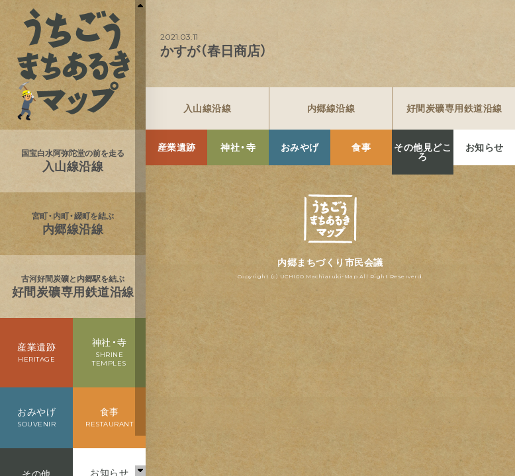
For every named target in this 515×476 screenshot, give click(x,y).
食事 (361, 147)
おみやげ (300, 147)
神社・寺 (238, 147)
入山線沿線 (207, 108)
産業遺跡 (177, 147)
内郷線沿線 (331, 108)
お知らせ (484, 147)
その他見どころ (422, 152)
